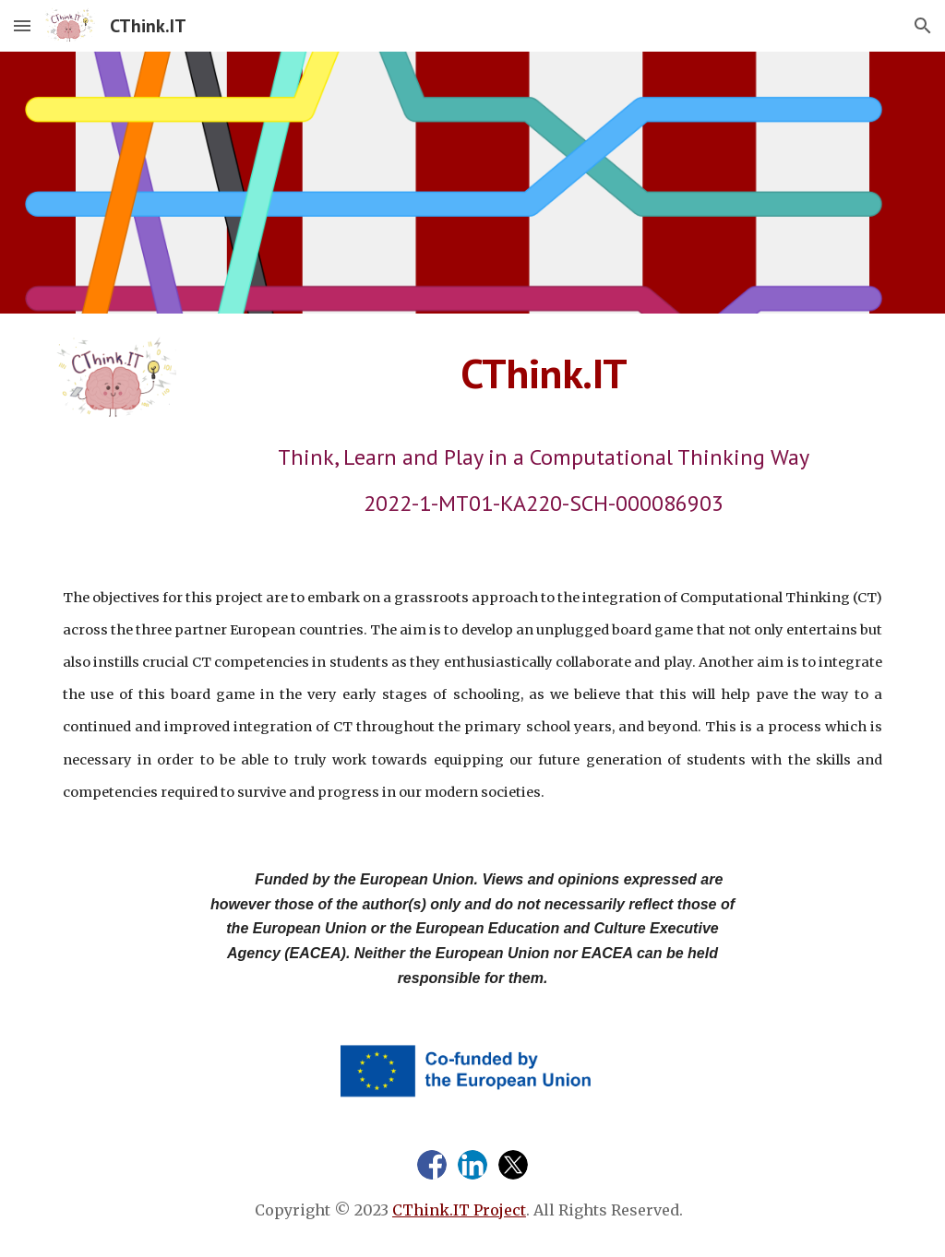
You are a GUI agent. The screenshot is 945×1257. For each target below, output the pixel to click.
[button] (22, 25)
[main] (543, 373)
